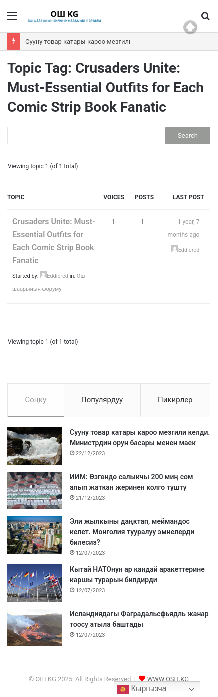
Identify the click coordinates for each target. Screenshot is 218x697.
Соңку (35, 399)
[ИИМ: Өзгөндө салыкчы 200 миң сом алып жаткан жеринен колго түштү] (35, 490)
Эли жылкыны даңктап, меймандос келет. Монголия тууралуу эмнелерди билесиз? (132, 531)
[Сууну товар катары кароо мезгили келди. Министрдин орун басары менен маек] (35, 446)
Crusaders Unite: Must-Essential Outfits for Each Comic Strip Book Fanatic (54, 241)
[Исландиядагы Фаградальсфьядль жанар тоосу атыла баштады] (35, 627)
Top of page (190, 27)
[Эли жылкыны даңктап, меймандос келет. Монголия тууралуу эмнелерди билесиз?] (35, 535)
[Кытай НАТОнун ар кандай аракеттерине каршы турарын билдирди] (35, 583)
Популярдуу (102, 399)
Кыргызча (142, 689)
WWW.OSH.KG (168, 679)
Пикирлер (175, 399)
